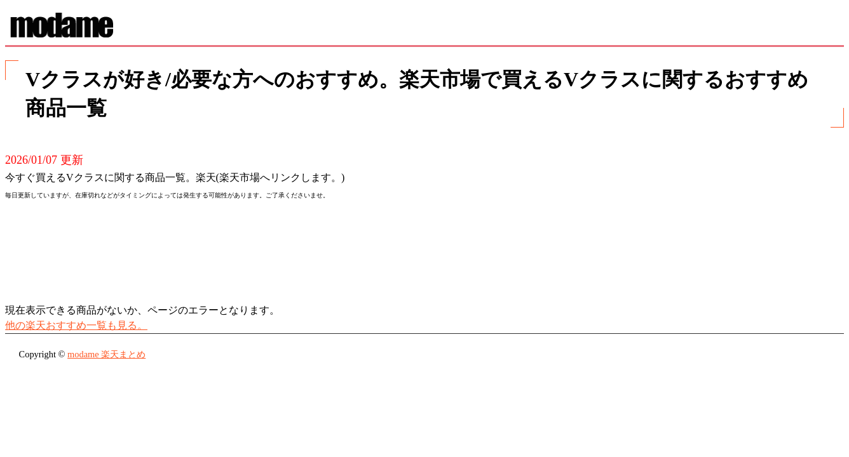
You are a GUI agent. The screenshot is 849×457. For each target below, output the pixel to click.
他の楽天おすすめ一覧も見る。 (76, 325)
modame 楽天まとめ (106, 354)
